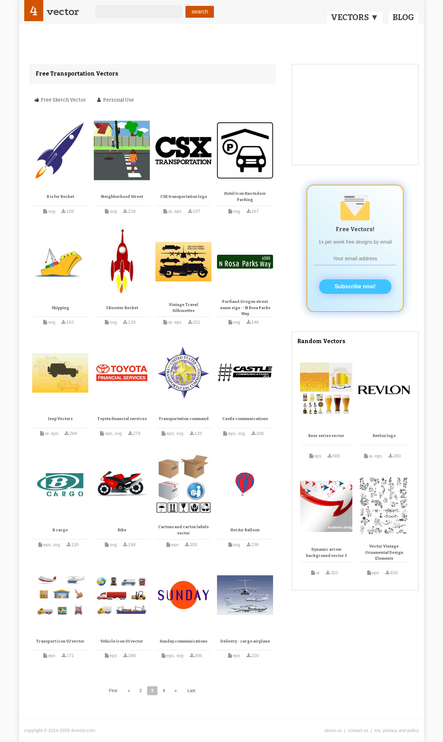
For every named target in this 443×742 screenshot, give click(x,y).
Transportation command (184, 419)
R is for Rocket (60, 196)
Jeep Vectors (60, 419)
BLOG (403, 17)
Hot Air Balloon (245, 530)
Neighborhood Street (122, 196)
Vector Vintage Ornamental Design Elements (384, 552)
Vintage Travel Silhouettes (183, 308)
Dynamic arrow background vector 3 (326, 552)
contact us (358, 730)
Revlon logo (384, 436)
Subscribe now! (355, 286)
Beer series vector (326, 436)
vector (62, 12)
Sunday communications (183, 641)
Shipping (60, 308)
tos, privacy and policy (396, 730)
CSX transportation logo (183, 196)
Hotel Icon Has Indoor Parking (245, 196)
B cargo (60, 530)
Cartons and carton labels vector (183, 530)
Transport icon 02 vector (60, 641)
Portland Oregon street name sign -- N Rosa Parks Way (245, 307)
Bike (122, 530)
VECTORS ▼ (355, 17)
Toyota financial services (122, 419)
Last (191, 690)
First (113, 690)
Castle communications (245, 419)
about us (333, 730)
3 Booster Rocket (122, 308)
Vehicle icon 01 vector (121, 641)
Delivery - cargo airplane (245, 641)
